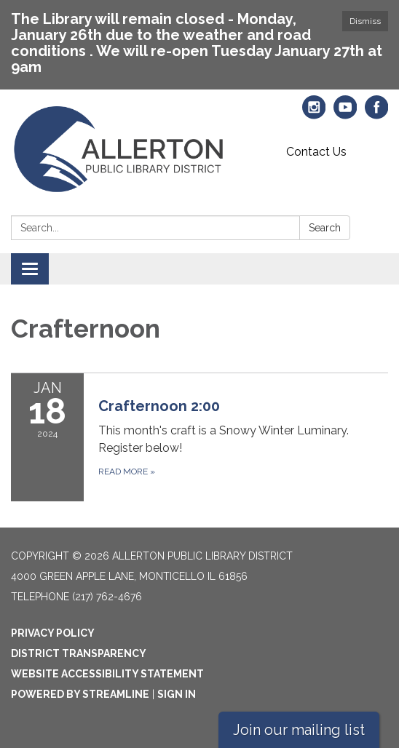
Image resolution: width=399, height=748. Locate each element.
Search (325, 228)
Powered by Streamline (80, 694)
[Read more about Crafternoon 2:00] (199, 437)
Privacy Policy (53, 633)
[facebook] (377, 114)
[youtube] (345, 114)
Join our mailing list (299, 730)
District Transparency (78, 653)
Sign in (176, 694)
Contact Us (316, 152)
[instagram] (314, 114)
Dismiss (365, 21)
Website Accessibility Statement (107, 674)
